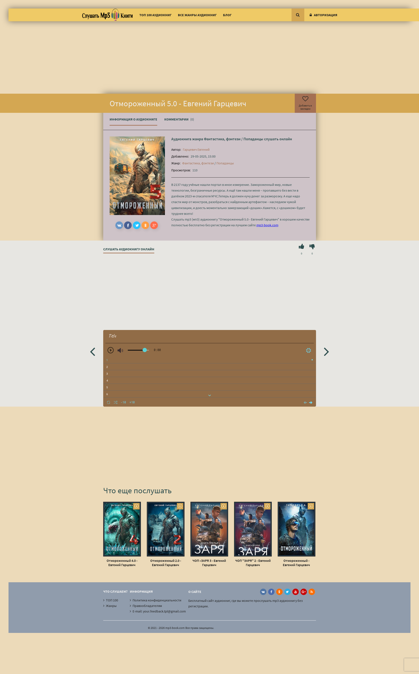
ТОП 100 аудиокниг (155, 15)
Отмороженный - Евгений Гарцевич (296, 562)
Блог (227, 15)
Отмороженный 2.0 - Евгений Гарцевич (165, 562)
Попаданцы (253, 138)
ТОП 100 (112, 600)
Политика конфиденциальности (157, 600)
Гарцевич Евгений (196, 149)
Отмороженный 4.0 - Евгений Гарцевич (122, 562)
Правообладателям (147, 606)
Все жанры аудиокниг (197, 15)
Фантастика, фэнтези (222, 138)
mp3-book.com (267, 225)
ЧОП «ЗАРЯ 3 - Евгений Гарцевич (209, 562)
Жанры (111, 606)
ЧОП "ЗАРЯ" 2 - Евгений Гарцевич (253, 562)
